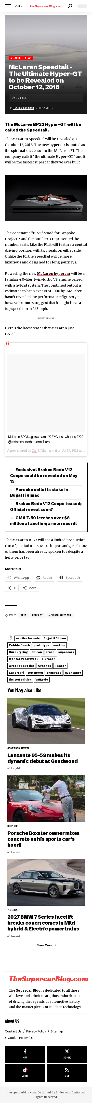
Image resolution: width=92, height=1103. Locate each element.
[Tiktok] (25, 1073)
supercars (66, 652)
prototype (42, 645)
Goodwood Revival (18, 749)
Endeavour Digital (68, 1092)
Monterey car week (24, 659)
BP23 (23, 615)
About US (12, 1021)
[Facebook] (25, 1054)
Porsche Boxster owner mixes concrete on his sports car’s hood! (43, 839)
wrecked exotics (21, 666)
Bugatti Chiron (54, 638)
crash (50, 652)
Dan (34, 450)
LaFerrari (16, 672)
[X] (67, 1054)
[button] (9, 6)
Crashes (44, 666)
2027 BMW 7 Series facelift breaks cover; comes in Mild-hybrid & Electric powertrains (43, 923)
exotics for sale (28, 638)
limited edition (20, 679)
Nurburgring (18, 652)
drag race (54, 672)
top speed (35, 672)
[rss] (67, 1073)
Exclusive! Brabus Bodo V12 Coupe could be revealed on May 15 (44, 475)
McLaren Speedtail (60, 615)
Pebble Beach (19, 645)
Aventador (73, 672)
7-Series (12, 910)
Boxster (12, 826)
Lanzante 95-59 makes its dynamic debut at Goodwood (42, 758)
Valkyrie (41, 679)
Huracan (48, 659)
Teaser (60, 666)
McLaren (16, 58)
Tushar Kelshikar (23, 108)
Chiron (36, 652)
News (28, 58)
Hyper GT (37, 615)
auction (59, 645)
